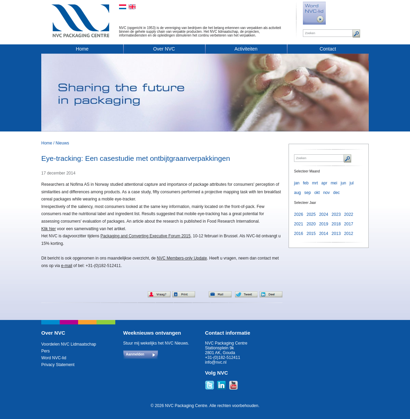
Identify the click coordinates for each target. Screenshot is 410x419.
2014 (323, 233)
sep (307, 192)
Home (82, 49)
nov (326, 192)
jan (296, 183)
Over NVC (164, 49)
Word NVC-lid (53, 357)
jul (352, 183)
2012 (348, 233)
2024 (323, 214)
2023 (336, 214)
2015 (311, 233)
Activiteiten (246, 49)
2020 (311, 224)
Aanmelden (135, 354)
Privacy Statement (57, 364)
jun (343, 183)
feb (306, 183)
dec (336, 192)
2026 (298, 214)
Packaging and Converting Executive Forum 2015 (145, 236)
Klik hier (48, 228)
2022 (348, 214)
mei (334, 183)
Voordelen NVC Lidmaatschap (68, 344)
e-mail (66, 265)
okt (317, 192)
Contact (328, 49)
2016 (298, 233)
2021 (298, 224)
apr (324, 183)
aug (297, 192)
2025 (311, 214)
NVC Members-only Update (182, 258)
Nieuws (62, 143)
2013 (336, 233)
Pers (45, 351)
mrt (315, 183)
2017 (348, 224)
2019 (323, 224)
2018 (336, 224)
